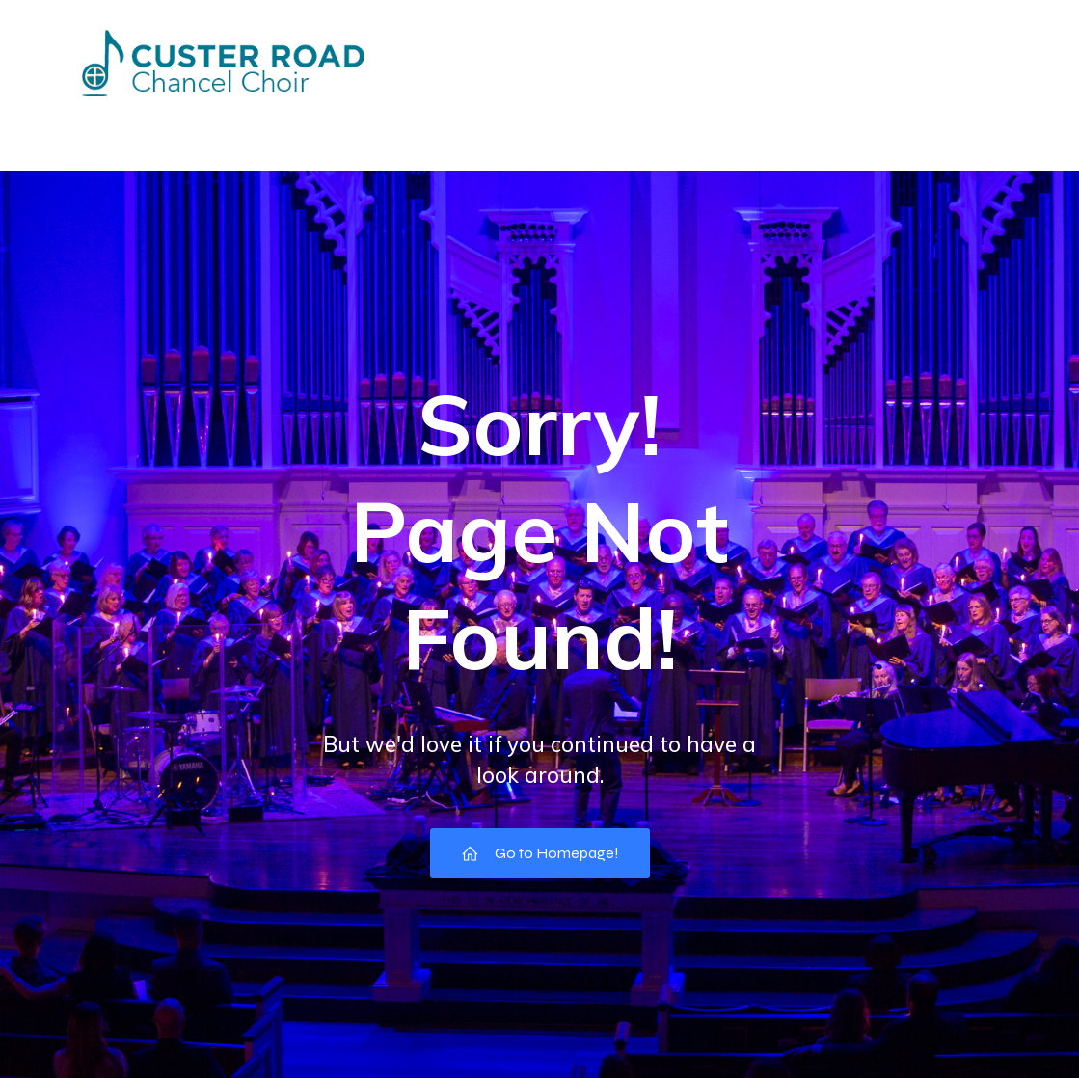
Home (123, 118)
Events (221, 118)
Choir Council (685, 118)
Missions (446, 118)
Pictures (557, 118)
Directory (330, 118)
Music (957, 118)
